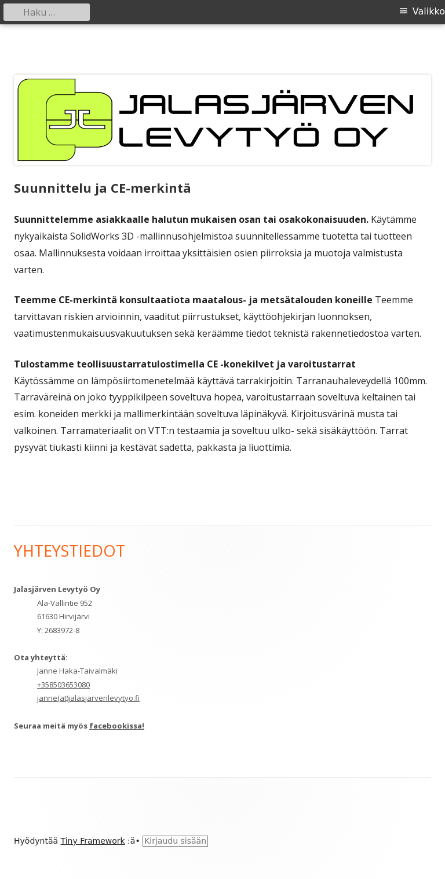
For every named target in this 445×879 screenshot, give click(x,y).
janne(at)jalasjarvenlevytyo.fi (88, 698)
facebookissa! (116, 725)
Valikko (429, 11)
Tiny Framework (93, 840)
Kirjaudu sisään (175, 840)
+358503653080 (63, 684)
